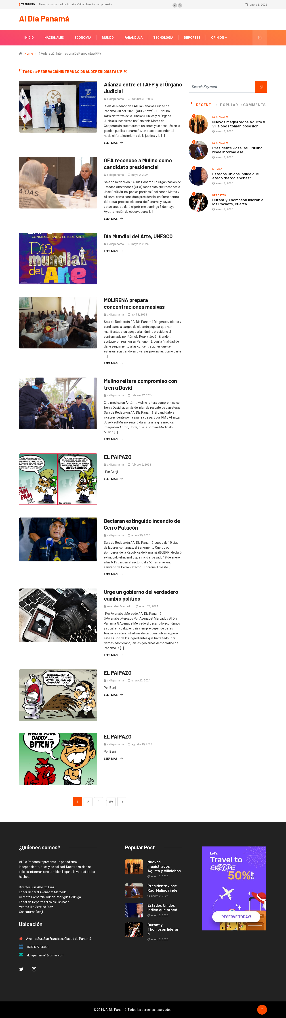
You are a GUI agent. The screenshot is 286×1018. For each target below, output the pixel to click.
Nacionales (54, 37)
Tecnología (163, 37)
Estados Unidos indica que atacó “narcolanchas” (235, 175)
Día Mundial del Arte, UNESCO (138, 236)
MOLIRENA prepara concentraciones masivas (134, 303)
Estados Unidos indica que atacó (162, 907)
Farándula (133, 37)
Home (29, 53)
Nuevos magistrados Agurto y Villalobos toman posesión (76, 4)
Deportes (192, 37)
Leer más (113, 142)
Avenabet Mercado (119, 606)
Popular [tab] (227, 105)
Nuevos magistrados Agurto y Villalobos (164, 866)
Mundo (108, 37)
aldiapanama (115, 98)
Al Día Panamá (44, 18)
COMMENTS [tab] (254, 105)
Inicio (29, 37)
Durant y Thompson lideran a (163, 929)
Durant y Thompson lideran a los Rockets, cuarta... (237, 201)
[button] (174, 5)
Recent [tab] (201, 105)
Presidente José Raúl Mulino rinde (162, 888)
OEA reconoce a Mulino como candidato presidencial (138, 163)
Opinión (217, 37)
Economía (83, 37)
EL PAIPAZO (118, 456)
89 (111, 802)
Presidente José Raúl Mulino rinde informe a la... (237, 149)
